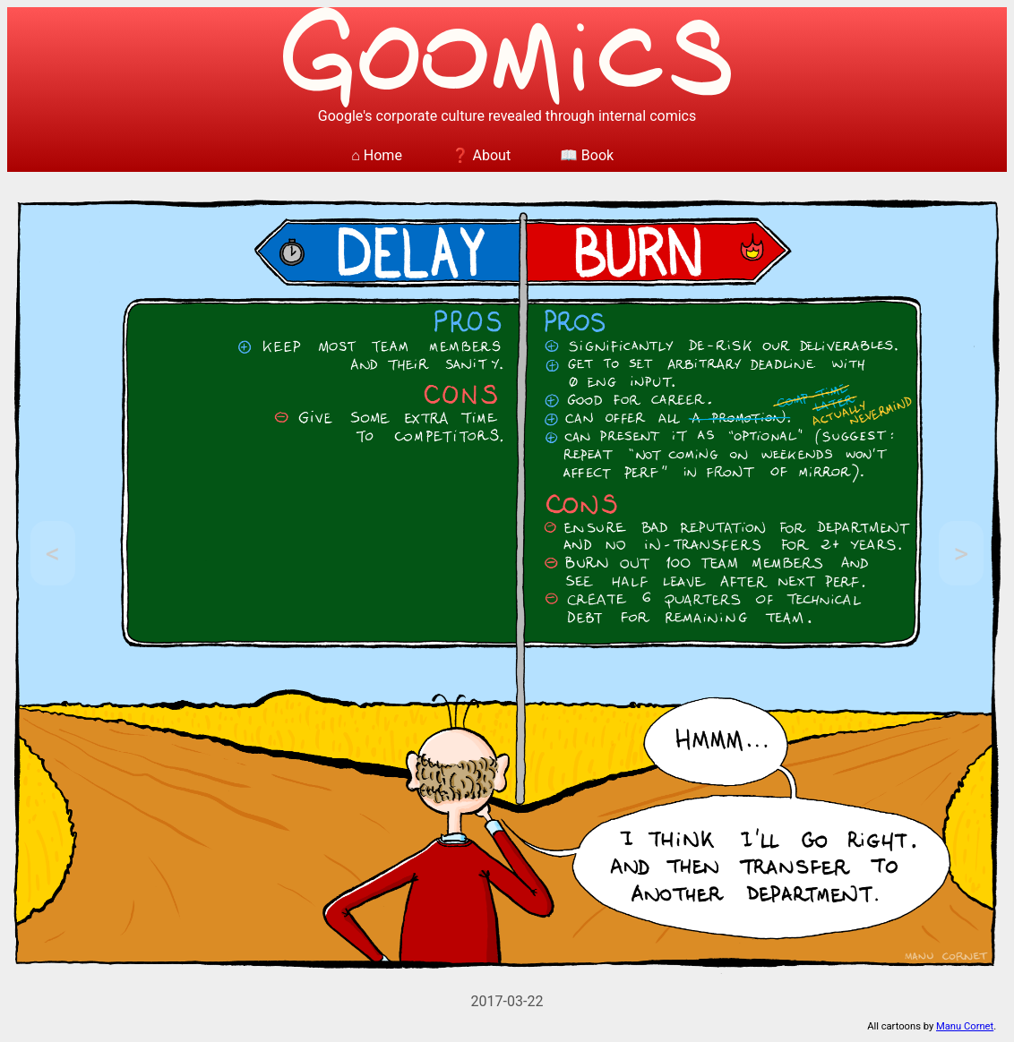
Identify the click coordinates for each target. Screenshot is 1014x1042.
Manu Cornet (964, 1026)
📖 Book (587, 155)
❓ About (481, 155)
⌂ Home (376, 155)
